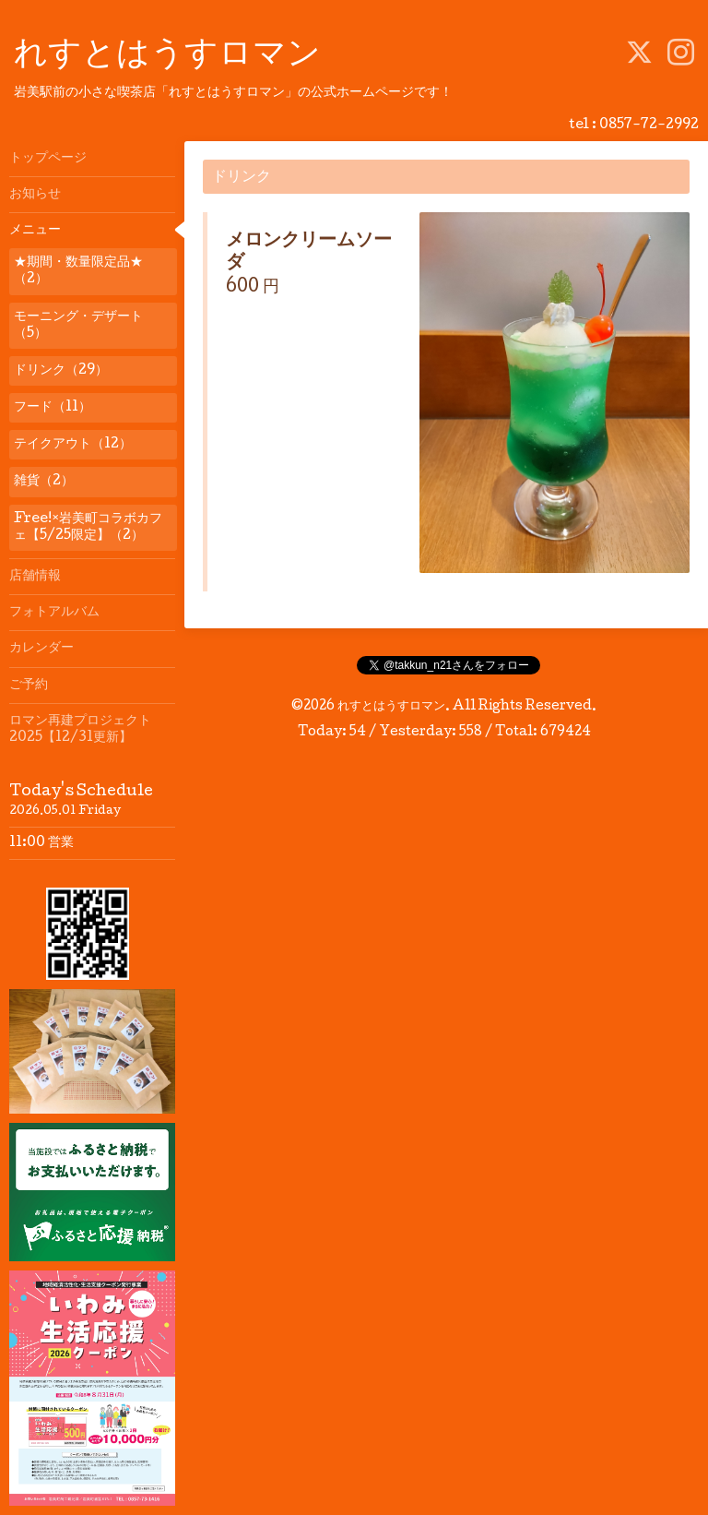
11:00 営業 (41, 843)
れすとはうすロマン (167, 56)
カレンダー (41, 648)
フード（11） (52, 407)
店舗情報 (35, 576)
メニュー (35, 230)
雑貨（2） (44, 481)
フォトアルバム (54, 612)
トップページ (48, 158)
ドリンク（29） (61, 371)
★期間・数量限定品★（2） (78, 271)
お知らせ (35, 194)
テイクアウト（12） (73, 444)
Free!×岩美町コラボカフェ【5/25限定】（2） (88, 527)
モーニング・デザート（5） (78, 325)
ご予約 (28, 685)
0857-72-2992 (649, 125)
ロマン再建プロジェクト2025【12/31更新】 (80, 730)
